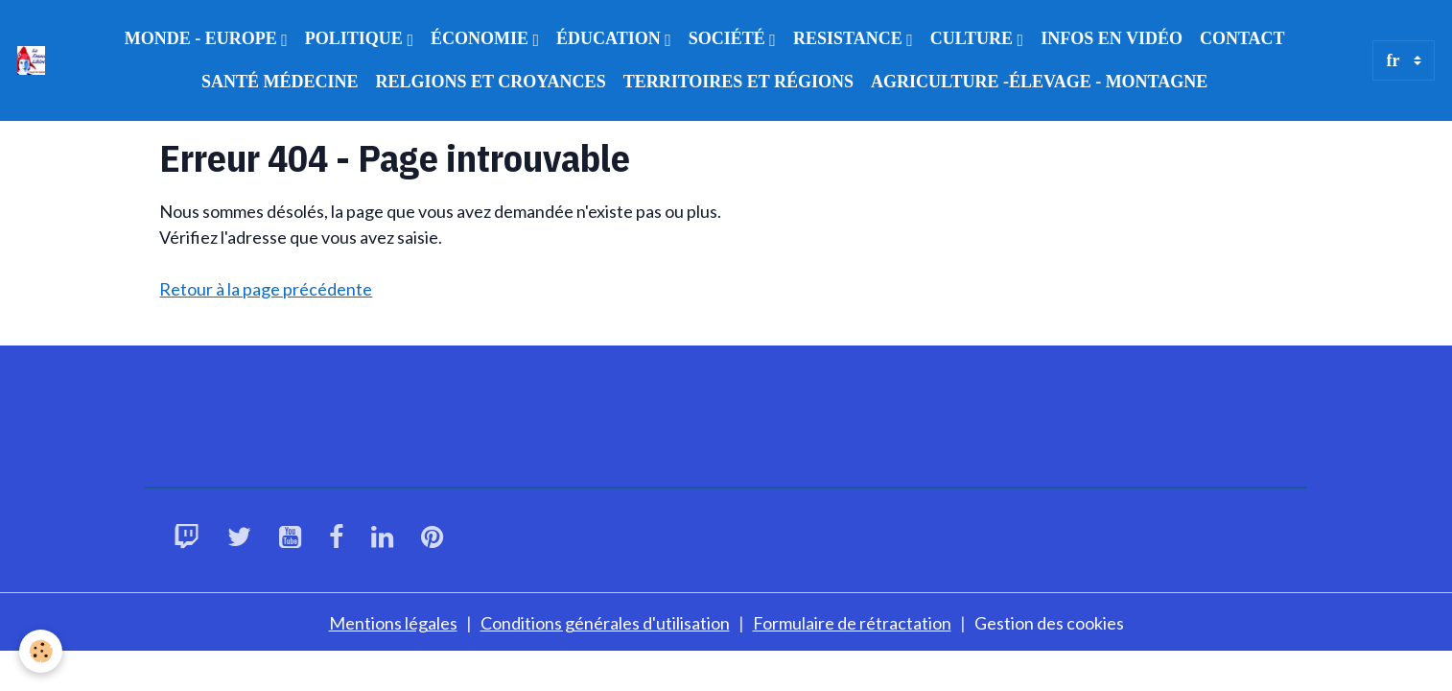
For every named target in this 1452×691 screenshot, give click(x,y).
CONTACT (1242, 38)
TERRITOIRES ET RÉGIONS (738, 81)
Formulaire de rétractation (852, 622)
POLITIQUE (356, 38)
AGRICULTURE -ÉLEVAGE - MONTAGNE (1039, 81)
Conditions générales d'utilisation (605, 622)
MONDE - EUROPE (203, 38)
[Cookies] (40, 651)
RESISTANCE (849, 38)
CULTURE (974, 38)
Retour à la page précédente (265, 288)
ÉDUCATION (610, 38)
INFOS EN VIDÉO (1112, 38)
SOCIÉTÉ (729, 38)
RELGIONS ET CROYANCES (491, 81)
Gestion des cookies (1049, 622)
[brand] (31, 60)
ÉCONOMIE (482, 38)
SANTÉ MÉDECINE (280, 81)
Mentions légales (393, 622)
